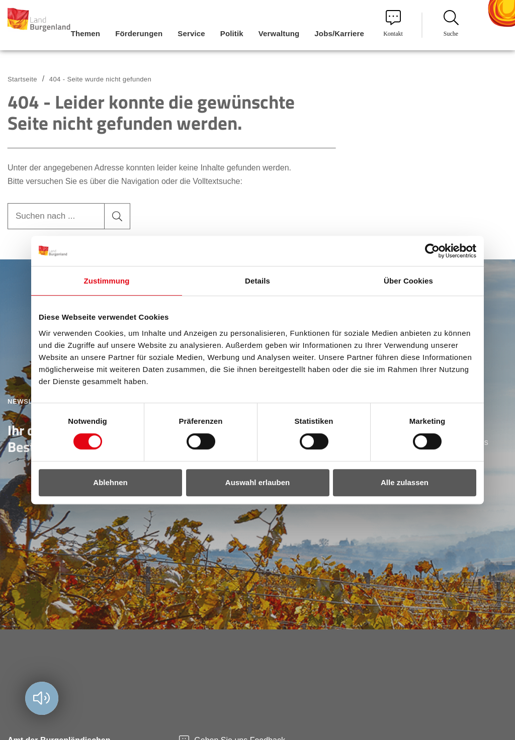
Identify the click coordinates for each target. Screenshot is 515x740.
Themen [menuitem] (85, 33)
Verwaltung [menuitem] (279, 33)
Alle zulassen (404, 482)
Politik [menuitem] (231, 33)
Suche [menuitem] (451, 23)
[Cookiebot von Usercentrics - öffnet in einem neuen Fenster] (432, 250)
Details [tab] (257, 280)
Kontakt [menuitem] (393, 23)
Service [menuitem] (191, 33)
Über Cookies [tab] (408, 280)
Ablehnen (110, 482)
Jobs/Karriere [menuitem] (339, 33)
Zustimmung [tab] (107, 280)
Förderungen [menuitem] (138, 33)
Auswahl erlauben (257, 482)
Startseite (22, 79)
